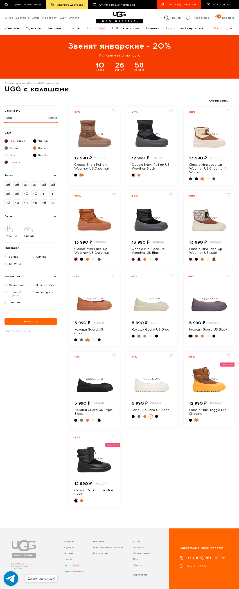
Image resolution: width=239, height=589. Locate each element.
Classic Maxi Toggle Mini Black (93, 492)
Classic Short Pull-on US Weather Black (150, 166)
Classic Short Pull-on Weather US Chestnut (91, 166)
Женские (12, 28)
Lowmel (74, 28)
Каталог (32, 83)
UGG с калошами (126, 28)
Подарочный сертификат (186, 28)
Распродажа (224, 28)
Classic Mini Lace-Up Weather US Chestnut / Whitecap (207, 168)
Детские (54, 28)
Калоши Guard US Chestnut (88, 331)
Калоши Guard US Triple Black (93, 412)
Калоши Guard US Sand (150, 410)
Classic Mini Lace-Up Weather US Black (148, 251)
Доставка (22, 17)
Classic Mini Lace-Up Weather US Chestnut (91, 251)
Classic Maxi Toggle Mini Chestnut (208, 412)
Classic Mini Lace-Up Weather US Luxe (205, 251)
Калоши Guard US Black (208, 329)
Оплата (73, 17)
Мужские (33, 28)
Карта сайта (140, 574)
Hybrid (92, 28)
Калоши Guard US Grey (150, 329)
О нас (9, 17)
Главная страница (15, 83)
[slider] (5, 122)
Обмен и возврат (44, 17)
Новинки (152, 28)
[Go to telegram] (11, 578)
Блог (62, 17)
